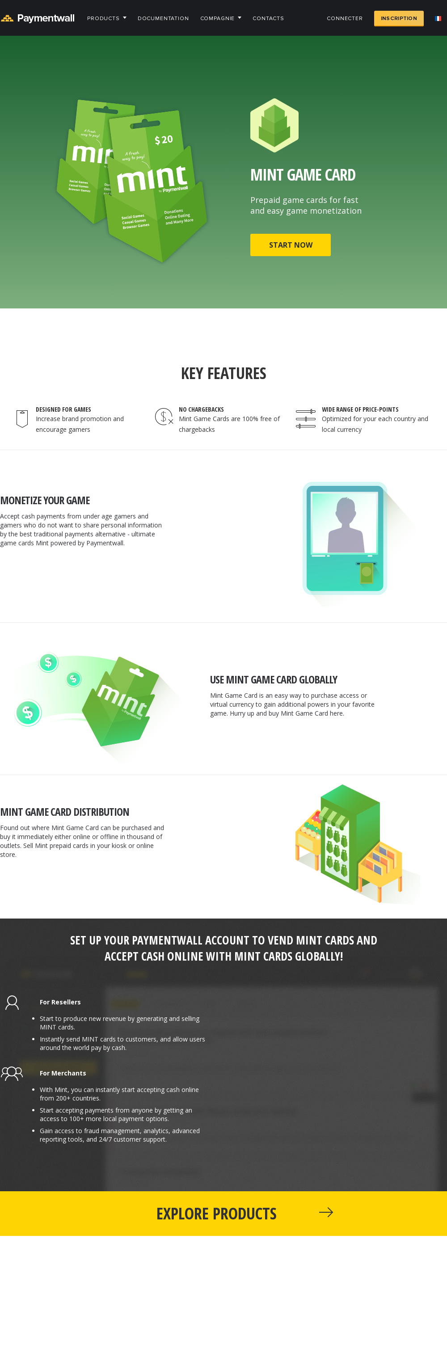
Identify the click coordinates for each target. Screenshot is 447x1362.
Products (103, 18)
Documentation (163, 18)
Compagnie (217, 18)
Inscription (399, 18)
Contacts (268, 18)
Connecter (345, 18)
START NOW (290, 245)
